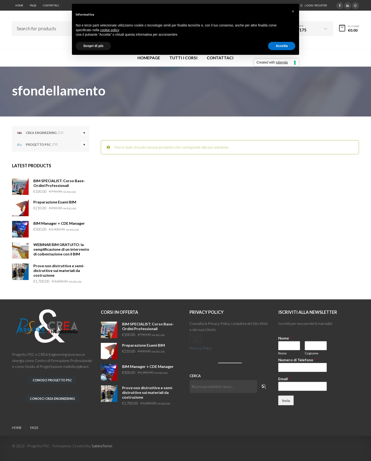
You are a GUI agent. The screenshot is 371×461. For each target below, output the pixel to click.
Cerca (195, 376)
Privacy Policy (201, 348)
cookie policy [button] (109, 30)
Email (284, 379)
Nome (284, 338)
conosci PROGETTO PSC (52, 380)
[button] (293, 11)
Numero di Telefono (297, 360)
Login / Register (316, 5)
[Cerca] (264, 386)
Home (19, 5)
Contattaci (51, 5)
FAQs (33, 5)
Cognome (311, 353)
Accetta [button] (282, 46)
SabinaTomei (102, 446)
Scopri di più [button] (93, 46)
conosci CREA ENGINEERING (52, 399)
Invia (286, 400)
